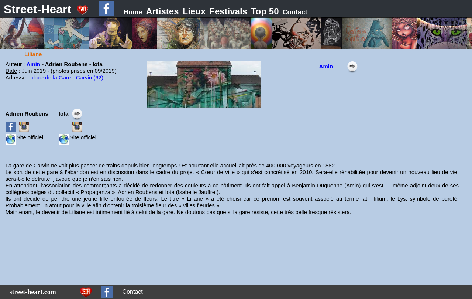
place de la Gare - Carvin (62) (66, 77)
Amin (34, 64)
